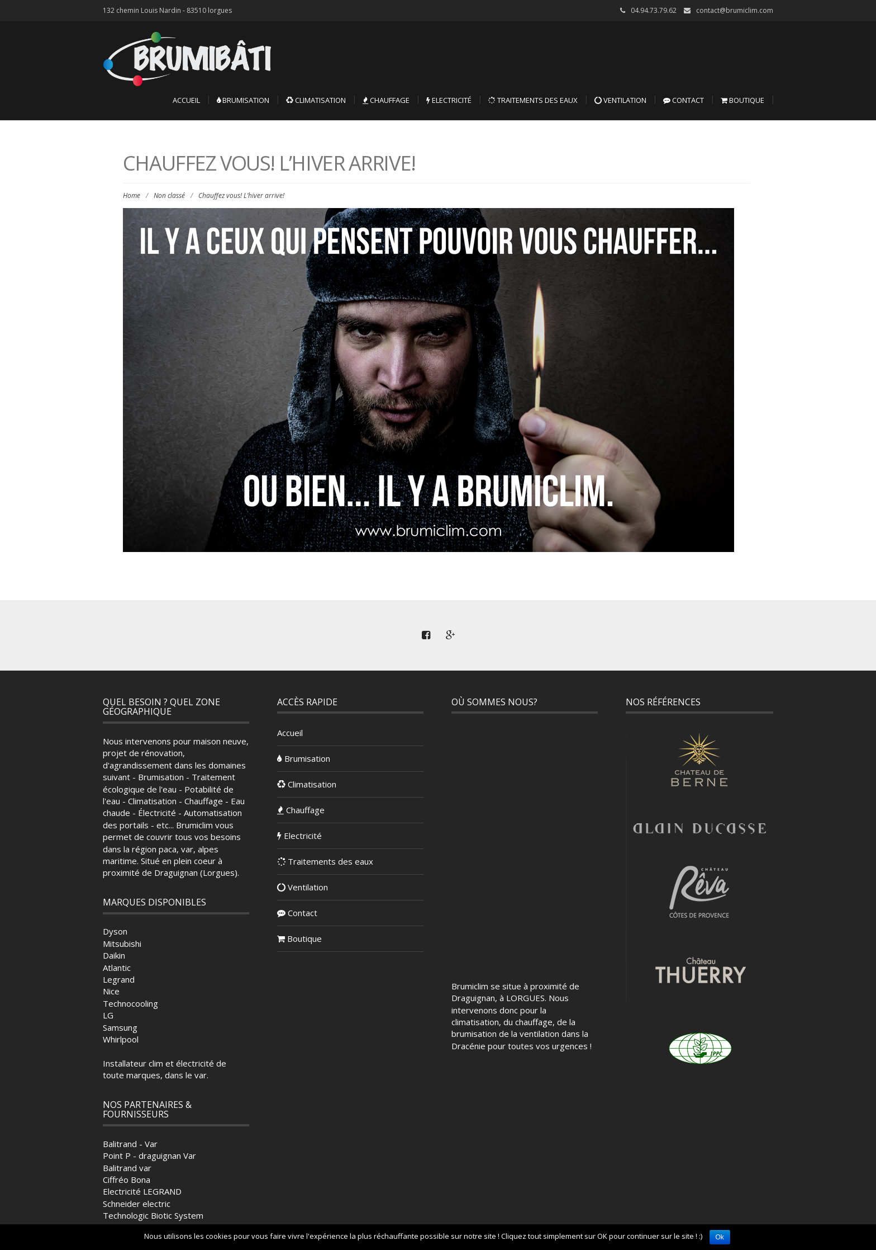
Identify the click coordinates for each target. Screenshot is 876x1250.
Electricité (449, 100)
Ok (720, 1237)
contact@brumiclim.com (734, 10)
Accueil (186, 100)
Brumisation (243, 100)
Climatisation (316, 100)
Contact (683, 100)
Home (131, 195)
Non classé (169, 195)
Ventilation (620, 100)
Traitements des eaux (533, 100)
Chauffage (386, 100)
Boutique (742, 100)
